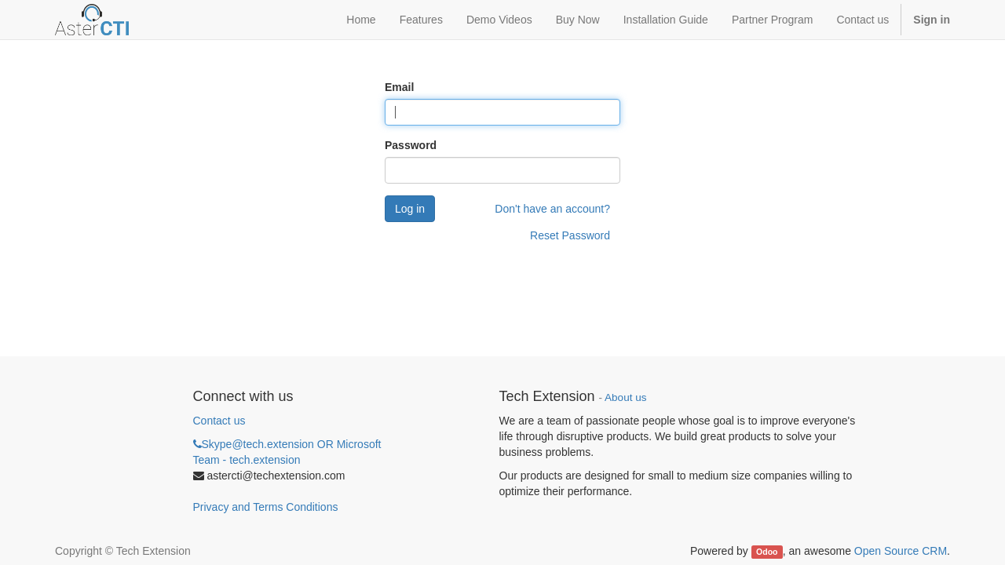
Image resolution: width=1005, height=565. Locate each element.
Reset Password (570, 235)
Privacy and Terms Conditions (265, 507)
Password (411, 145)
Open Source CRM (900, 551)
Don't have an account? (552, 208)
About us (625, 397)
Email (399, 87)
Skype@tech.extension (287, 452)
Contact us (219, 420)
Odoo (766, 551)
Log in (410, 208)
